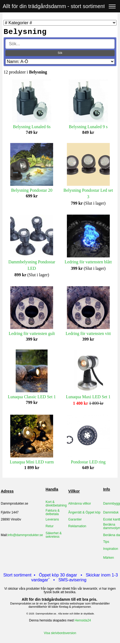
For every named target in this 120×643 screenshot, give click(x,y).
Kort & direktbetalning (56, 503)
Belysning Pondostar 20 (31, 190)
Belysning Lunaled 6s (32, 126)
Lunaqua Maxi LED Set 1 (88, 396)
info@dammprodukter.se (25, 535)
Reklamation (77, 526)
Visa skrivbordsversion (60, 633)
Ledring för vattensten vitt (88, 333)
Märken (108, 558)
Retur (49, 526)
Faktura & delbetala (53, 512)
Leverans (52, 519)
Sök (60, 52)
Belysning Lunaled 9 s (88, 126)
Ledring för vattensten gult (32, 333)
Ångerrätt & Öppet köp (84, 512)
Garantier (75, 519)
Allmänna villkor (79, 503)
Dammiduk (110, 512)
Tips (106, 542)
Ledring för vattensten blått (88, 262)
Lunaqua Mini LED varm (32, 462)
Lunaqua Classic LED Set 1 (32, 396)
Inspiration (110, 549)
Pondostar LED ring (88, 462)
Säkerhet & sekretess (53, 535)
